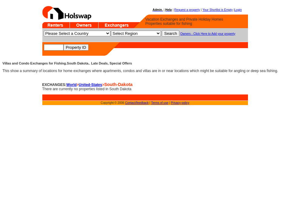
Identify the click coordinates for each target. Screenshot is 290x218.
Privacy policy (180, 102)
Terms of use (159, 102)
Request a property (187, 10)
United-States (90, 85)
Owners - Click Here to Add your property (207, 33)
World (72, 85)
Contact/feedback (137, 102)
